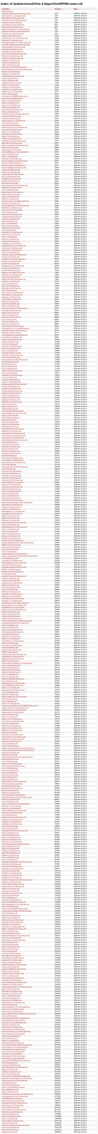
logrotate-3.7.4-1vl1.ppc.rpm (11, 179)
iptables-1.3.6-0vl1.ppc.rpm (11, 591)
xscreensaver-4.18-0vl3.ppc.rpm (13, 1105)
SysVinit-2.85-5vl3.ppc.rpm (11, 386)
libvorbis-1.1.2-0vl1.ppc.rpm (11, 538)
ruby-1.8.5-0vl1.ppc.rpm (10, 589)
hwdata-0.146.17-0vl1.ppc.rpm (12, 583)
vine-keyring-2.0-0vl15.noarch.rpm (13, 259)
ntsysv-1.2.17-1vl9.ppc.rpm (11, 105)
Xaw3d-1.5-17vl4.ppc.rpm (10, 585)
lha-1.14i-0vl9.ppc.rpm (9, 290)
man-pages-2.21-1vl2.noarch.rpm (13, 1058)
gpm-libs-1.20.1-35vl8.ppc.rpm (12, 98)
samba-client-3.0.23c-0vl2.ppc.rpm (13, 1056)
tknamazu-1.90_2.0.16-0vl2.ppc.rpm (14, 254)
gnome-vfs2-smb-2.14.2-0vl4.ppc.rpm (14, 127)
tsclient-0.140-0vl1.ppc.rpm (11, 616)
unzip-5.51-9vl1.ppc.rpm (10, 493)
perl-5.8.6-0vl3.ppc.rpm (10, 1123)
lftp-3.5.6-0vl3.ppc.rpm (9, 815)
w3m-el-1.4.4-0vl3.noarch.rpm (12, 813)
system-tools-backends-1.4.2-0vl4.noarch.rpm (17, 757)
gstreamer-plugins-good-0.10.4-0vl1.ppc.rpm (17, 797)
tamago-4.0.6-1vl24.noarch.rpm (12, 571)
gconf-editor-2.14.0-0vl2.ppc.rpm (13, 598)
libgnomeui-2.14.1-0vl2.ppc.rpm (12, 868)
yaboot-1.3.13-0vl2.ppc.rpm (11, 509)
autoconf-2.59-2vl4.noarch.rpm (12, 784)
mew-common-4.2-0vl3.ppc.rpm (12, 292)
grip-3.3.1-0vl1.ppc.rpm (10, 717)
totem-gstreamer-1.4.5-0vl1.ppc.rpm (14, 562)
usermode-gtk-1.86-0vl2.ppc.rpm (13, 411)
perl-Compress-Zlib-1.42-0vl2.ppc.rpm (15, 335)
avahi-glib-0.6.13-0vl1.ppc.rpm (12, 49)
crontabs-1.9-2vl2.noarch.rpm (12, 22)
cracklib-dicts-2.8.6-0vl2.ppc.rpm (13, 656)
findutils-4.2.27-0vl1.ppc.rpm (11, 596)
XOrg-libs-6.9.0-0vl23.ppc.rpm (12, 991)
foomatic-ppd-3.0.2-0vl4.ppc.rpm (13, 973)
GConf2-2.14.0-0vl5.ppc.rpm (11, 937)
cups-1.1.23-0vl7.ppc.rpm (10, 1107)
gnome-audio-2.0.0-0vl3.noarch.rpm (14, 817)
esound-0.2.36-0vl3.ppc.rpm (11, 453)
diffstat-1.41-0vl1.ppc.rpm (10, 103)
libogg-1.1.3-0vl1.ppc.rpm (10, 85)
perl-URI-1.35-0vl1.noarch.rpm (12, 355)
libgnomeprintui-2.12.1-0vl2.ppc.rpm (14, 605)
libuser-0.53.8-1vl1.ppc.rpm (11, 670)
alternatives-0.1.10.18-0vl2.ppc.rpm (14, 141)
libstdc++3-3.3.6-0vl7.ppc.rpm (12, 719)
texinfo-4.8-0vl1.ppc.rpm (10, 826)
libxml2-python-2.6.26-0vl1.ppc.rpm (14, 737)
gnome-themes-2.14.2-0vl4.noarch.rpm (15, 1047)
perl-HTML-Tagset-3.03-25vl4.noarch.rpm (16, 45)
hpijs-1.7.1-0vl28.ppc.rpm (10, 529)
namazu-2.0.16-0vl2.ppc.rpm (11, 741)
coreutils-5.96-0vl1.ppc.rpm (11, 1065)
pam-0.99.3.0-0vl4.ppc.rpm (11, 853)
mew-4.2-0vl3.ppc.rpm (9, 777)
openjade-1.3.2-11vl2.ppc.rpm (12, 993)
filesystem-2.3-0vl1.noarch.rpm (12, 40)
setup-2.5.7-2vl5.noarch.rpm (11, 382)
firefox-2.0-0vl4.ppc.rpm (10, 1118)
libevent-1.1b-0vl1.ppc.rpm (11, 107)
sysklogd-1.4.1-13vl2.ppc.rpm (12, 275)
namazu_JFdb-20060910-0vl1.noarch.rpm (16, 1060)
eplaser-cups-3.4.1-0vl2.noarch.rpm (14, 609)
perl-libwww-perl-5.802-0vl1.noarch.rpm (15, 623)
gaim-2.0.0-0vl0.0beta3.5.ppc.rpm (13, 1087)
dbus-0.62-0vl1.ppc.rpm (10, 779)
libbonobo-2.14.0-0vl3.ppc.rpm (12, 730)
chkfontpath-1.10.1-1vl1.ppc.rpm (13, 76)
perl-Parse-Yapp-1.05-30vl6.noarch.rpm (15, 201)
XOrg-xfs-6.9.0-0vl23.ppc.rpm (12, 471)
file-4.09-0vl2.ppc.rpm (9, 574)
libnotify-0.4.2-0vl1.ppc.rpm (11, 181)
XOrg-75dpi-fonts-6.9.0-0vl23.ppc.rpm (15, 1067)
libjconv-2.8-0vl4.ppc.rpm (10, 147)
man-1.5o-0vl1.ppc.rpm (10, 283)
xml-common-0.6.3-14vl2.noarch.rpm (14, 20)
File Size (58, 9)
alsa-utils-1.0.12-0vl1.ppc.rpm (12, 893)
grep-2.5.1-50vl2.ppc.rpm (10, 495)
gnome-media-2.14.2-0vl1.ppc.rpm (13, 1034)
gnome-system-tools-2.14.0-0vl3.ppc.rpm (16, 1018)
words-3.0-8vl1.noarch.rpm (11, 933)
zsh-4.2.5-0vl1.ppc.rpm (9, 1004)
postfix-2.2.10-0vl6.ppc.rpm (11, 917)
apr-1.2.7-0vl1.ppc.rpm (9, 366)
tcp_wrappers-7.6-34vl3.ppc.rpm (13, 460)
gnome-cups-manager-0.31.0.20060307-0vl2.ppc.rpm (20, 705)
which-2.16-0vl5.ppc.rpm (10, 123)
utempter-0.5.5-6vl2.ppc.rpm (11, 116)
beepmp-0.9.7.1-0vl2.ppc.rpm (12, 875)
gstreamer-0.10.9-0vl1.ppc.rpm (12, 819)
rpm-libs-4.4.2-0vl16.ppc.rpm (11, 864)
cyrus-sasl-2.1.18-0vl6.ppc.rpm (12, 560)
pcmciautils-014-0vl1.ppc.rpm (12, 216)
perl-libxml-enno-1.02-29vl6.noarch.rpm (15, 603)
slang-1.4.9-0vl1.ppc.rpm (10, 746)
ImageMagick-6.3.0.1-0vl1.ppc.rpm (13, 1049)
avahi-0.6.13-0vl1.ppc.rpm (11, 578)
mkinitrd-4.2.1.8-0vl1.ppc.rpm (12, 618)
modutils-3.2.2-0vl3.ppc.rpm (11, 821)
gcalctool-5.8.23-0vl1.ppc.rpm (12, 877)
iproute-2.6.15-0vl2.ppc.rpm (11, 839)
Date (75, 9)
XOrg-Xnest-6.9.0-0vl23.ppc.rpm (13, 958)
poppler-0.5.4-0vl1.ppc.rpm (11, 792)
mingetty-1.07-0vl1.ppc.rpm (11, 87)
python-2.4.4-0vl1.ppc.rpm (11, 1085)
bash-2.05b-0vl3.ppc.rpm (10, 759)
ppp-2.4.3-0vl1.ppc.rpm (10, 681)
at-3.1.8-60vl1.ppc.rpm (9, 212)
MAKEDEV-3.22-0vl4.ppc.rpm (12, 402)
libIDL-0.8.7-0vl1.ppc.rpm (10, 301)
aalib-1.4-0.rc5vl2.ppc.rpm (11, 306)
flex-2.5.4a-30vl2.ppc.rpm (10, 395)
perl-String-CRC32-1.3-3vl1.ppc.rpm (14, 53)
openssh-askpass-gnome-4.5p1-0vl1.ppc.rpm (17, 69)
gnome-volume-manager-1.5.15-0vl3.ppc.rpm (17, 663)
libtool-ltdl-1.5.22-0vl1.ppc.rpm (12, 143)
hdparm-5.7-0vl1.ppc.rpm (10, 199)
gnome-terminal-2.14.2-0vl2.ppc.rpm (14, 982)
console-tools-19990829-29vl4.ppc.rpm (15, 908)
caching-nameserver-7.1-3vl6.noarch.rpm (16, 29)
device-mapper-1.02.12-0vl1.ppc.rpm (14, 696)
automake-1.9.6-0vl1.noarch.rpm (13, 739)
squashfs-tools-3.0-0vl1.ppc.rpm (13, 326)
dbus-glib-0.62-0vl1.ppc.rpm (11, 353)
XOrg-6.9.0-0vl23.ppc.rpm (10, 1127)
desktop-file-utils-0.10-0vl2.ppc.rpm (14, 279)
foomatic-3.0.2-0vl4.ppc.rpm (11, 725)
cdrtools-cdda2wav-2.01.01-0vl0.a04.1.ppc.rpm (18, 542)
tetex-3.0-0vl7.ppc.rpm (9, 1132)
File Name (5, 9)
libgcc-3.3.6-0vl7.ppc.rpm (10, 225)
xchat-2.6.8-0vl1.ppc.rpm (10, 944)
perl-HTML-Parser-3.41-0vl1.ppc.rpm (14, 330)
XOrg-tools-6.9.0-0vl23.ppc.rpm (12, 734)
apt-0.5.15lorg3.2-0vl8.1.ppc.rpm (13, 884)
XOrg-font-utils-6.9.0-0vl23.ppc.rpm (14, 435)
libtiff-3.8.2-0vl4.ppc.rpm (10, 652)
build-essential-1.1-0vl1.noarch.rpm (14, 16)
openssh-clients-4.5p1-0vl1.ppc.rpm (14, 654)
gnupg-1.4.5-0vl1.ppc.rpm (10, 967)
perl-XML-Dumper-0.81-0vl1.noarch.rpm (15, 114)
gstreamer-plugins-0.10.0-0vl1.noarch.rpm (16, 13)
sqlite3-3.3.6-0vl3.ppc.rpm (10, 518)
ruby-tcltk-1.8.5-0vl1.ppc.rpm (11, 955)
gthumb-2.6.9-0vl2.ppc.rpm (11, 998)
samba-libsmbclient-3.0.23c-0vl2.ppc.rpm (16, 935)
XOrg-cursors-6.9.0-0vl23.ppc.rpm (13, 766)
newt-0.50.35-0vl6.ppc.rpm (11, 304)
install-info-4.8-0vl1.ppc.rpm (11, 118)
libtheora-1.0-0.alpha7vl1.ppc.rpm (13, 272)
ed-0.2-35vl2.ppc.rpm (9, 230)
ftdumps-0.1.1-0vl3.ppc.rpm (11, 234)
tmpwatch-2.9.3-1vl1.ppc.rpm (12, 83)
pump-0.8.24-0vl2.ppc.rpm (11, 357)
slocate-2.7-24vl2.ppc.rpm (10, 219)
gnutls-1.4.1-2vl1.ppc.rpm (10, 661)
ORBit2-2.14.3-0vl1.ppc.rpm (11, 569)
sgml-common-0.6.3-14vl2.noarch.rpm (15, 185)
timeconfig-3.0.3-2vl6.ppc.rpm (12, 337)
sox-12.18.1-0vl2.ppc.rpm (10, 634)
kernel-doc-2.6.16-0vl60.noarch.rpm (14, 1022)
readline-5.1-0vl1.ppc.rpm (10, 855)
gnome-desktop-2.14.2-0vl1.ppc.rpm (14, 810)
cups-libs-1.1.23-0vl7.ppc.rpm (12, 346)
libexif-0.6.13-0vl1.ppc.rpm (11, 451)
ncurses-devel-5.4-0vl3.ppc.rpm (12, 1121)
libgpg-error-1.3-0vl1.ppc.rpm (12, 250)
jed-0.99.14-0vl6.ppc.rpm (10, 362)
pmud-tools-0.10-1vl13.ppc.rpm (12, 109)
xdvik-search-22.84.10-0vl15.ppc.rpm (14, 67)
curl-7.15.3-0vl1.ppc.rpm (10, 692)
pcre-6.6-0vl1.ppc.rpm (9, 420)
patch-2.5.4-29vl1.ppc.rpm (11, 277)
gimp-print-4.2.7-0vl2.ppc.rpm (12, 1000)
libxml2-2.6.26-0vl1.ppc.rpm (11, 837)
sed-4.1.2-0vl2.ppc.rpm (10, 373)
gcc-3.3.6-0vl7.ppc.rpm (9, 1038)
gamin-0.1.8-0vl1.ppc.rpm (10, 424)
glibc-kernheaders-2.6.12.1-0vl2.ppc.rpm (15, 904)
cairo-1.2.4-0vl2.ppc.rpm (10, 674)
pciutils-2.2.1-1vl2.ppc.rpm (11, 281)
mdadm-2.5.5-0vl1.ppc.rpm (11, 850)
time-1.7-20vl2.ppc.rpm (10, 94)
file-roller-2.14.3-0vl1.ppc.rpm (12, 873)
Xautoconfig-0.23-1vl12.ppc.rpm (13, 174)
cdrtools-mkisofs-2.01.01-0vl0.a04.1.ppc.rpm (17, 621)
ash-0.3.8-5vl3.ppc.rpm (10, 699)
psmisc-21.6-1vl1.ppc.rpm (10, 241)
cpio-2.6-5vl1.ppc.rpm (9, 404)
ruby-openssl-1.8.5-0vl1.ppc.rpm (13, 437)
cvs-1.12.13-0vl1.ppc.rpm (10, 857)
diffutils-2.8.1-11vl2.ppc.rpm (11, 545)
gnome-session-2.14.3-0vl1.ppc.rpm (14, 710)
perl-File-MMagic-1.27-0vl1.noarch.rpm (15, 152)
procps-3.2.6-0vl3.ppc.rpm (11, 525)
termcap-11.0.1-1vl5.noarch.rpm (13, 540)
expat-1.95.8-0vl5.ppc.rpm (11, 65)
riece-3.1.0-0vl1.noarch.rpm (11, 547)
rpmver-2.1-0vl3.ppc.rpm (10, 78)
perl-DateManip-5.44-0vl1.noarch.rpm (14, 440)
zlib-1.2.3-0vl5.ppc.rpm (9, 223)
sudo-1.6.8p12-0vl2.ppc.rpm (11, 498)
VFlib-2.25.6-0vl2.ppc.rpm (10, 667)
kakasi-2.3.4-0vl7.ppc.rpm (10, 888)
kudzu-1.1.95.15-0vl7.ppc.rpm (12, 629)
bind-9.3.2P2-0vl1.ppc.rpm (11, 989)
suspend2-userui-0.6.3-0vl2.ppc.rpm (14, 567)
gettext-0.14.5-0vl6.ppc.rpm (11, 1036)
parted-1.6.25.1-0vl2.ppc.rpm (11, 728)
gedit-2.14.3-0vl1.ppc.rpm (10, 1040)
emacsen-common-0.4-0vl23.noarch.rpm (15, 31)
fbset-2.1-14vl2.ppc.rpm (10, 156)
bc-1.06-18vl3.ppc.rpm (9, 368)
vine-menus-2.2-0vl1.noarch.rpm (13, 33)
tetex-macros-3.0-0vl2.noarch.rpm (13, 926)
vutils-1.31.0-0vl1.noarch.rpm (12, 149)
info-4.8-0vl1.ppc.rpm (9, 464)
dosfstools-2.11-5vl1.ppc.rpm (11, 243)
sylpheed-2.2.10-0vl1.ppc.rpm (12, 980)
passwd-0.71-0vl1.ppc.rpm (11, 74)
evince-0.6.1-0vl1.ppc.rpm (10, 891)
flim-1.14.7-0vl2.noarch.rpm (11, 348)
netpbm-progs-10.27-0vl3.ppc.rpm (13, 1002)
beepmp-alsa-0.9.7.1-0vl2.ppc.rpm (13, 120)
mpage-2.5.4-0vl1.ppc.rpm (11, 257)
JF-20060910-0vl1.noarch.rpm (12, 1098)
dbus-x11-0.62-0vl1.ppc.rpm (11, 100)
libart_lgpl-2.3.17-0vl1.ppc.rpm (12, 295)
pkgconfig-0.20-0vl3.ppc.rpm (11, 310)
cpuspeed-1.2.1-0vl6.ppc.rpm (12, 89)
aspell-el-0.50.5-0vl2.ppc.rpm (12, 36)
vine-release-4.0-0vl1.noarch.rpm (13, 25)
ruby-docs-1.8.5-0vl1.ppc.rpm (12, 866)
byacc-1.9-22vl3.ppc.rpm (10, 190)
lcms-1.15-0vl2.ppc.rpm (10, 442)
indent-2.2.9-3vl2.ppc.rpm (10, 341)
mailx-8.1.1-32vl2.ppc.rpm (10, 252)
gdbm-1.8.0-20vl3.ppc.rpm (11, 136)
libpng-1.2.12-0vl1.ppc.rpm (11, 536)
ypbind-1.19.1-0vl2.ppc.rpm (11, 194)
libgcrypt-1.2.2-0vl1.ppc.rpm (11, 478)
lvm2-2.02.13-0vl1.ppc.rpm (11, 871)
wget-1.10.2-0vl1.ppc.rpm (10, 770)
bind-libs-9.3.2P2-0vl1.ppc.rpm (12, 788)
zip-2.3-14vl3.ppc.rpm (9, 364)
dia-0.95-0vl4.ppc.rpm (9, 1083)
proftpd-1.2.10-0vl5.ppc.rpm (11, 808)
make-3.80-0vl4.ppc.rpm (10, 647)
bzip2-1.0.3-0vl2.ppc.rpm (10, 315)
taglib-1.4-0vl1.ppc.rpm (9, 406)
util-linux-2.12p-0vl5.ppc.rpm (11, 962)
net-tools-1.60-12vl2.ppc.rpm (11, 650)
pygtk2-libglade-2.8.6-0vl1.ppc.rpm (13, 47)
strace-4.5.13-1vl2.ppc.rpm (11, 446)
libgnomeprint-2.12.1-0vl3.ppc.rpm (13, 683)
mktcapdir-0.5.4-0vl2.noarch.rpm (13, 51)
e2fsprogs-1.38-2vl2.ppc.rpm (11, 882)
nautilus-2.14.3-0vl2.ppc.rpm (11, 1071)
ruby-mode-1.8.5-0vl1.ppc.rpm (12, 248)
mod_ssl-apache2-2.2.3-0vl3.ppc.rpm (14, 308)
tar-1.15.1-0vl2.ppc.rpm (10, 761)
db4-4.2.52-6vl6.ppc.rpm (10, 833)
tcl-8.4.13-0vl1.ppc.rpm (9, 1016)
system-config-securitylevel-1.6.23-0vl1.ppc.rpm (18, 750)
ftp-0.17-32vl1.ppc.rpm (9, 237)
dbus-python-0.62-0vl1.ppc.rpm (12, 458)
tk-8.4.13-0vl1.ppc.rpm (9, 951)
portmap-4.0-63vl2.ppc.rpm (11, 170)
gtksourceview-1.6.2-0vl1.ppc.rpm (13, 690)
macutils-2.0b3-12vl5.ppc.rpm (12, 339)
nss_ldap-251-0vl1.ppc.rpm (11, 786)
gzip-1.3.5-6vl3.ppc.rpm (10, 350)
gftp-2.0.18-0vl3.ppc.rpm (10, 906)
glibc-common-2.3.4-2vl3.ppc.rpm (13, 1100)
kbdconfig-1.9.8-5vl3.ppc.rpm (12, 158)
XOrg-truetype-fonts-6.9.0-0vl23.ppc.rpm (15, 844)
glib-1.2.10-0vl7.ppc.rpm (10, 415)
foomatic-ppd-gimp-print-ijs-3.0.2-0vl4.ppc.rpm (17, 1094)
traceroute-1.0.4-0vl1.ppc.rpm (12, 134)
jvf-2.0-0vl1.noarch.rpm (10, 1063)
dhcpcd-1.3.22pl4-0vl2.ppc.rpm (12, 163)
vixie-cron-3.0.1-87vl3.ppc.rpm (12, 210)
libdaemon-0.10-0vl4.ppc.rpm (12, 187)
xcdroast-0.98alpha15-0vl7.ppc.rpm (14, 969)
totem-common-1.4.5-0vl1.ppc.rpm (13, 940)
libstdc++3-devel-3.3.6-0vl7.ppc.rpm (14, 929)
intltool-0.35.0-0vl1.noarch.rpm (12, 371)
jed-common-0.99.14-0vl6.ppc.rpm (13, 795)
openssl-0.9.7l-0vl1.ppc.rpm (11, 915)
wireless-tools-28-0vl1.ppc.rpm (12, 391)
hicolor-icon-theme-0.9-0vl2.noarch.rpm (15, 145)
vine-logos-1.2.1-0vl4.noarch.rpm (13, 721)
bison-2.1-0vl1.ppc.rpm (9, 732)
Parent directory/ (7, 11)
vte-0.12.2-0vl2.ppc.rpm (10, 743)
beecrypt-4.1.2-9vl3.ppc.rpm (11, 317)
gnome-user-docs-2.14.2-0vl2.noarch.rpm (16, 1007)
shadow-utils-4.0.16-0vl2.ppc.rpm (13, 886)
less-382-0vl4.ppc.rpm (9, 455)
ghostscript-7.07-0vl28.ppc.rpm (12, 1112)
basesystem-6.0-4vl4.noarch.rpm (13, 18)
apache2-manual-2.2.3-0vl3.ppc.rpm (14, 964)
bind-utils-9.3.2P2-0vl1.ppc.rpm (12, 480)
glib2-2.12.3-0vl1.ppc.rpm (10, 790)
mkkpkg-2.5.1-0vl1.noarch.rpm (12, 91)
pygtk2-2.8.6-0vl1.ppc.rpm (11, 835)
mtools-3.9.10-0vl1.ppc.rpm (11, 534)
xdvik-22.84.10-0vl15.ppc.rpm (12, 763)
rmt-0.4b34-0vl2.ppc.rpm (10, 558)
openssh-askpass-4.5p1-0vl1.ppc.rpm (14, 161)
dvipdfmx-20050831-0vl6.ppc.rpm (13, 679)
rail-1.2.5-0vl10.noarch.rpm (11, 176)
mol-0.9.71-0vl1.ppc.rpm (10, 931)
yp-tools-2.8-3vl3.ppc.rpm (10, 263)
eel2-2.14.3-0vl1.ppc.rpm (10, 676)
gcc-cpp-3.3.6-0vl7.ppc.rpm (11, 953)
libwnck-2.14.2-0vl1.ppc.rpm (11, 484)
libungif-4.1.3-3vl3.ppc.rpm (11, 203)
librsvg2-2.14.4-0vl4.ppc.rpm (11, 507)
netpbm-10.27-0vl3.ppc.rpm (11, 397)
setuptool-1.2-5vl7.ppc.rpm (11, 60)
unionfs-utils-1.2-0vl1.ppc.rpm (12, 299)
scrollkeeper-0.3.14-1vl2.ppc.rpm (13, 607)
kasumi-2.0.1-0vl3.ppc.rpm (11, 324)
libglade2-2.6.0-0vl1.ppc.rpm (11, 333)
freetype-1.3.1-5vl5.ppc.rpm (11, 636)
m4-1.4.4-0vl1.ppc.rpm (9, 377)
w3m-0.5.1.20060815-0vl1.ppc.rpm (13, 902)
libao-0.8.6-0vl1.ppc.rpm (10, 183)
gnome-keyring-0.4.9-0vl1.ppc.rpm (13, 433)
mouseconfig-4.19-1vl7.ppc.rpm (12, 429)
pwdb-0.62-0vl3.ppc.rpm (10, 408)
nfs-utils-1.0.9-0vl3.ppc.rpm (11, 580)
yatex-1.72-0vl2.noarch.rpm (11, 665)
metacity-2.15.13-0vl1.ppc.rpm (12, 984)
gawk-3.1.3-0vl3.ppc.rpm (10, 949)
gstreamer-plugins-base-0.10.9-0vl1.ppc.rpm (17, 862)
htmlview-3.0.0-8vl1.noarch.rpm (12, 27)
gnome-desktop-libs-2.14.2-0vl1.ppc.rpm (15, 205)
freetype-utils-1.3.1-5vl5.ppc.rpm (13, 712)
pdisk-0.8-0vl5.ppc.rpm (9, 221)
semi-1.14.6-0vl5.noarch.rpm (11, 491)
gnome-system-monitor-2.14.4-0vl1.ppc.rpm (16, 911)
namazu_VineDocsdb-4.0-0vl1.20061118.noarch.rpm (20, 556)
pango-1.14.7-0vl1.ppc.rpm (11, 614)
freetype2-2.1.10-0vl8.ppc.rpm (12, 600)
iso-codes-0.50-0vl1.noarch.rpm (12, 922)
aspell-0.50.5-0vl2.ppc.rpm (11, 1025)
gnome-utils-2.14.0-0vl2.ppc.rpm (13, 978)
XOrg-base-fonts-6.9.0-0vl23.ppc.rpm (14, 1103)
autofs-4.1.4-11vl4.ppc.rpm (11, 638)
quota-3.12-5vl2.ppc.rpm (10, 714)
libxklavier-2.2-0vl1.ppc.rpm (11, 297)
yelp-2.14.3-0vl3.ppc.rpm (10, 723)
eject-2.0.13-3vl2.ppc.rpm (10, 196)
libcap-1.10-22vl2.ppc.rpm (10, 112)
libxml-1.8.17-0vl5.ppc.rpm (11, 612)
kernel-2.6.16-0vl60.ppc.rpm (11, 1116)
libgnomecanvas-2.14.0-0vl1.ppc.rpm (14, 527)
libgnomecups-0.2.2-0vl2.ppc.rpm (13, 266)
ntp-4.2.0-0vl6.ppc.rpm (9, 897)
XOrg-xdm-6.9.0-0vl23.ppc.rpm (12, 504)
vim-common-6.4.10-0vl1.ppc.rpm (13, 1051)
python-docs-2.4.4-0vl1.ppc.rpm (12, 1011)
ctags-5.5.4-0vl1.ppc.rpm (10, 422)
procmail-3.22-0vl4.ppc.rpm (11, 473)
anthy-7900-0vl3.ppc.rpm (10, 1089)
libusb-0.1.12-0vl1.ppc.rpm (11, 132)
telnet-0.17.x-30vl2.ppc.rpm (11, 228)
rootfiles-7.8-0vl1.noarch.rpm (11, 138)
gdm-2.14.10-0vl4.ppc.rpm (11, 1074)
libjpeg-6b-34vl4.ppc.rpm (10, 426)
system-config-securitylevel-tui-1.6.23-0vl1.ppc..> (18, 748)
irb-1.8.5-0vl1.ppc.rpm (9, 319)
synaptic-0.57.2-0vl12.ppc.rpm (12, 960)
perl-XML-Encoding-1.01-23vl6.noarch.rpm (16, 42)
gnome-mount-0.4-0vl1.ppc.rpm (12, 192)
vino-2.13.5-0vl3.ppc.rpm (10, 627)
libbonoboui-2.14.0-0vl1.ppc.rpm (13, 658)
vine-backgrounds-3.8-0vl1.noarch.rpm (15, 1096)
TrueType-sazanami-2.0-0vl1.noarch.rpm (15, 1125)
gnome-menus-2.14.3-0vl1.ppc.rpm (14, 462)
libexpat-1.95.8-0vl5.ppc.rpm (11, 261)
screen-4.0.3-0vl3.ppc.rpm (11, 752)
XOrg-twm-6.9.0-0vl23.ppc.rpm (12, 500)
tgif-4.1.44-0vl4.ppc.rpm (10, 913)
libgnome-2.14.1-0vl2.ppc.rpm (12, 841)
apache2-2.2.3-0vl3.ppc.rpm (11, 924)
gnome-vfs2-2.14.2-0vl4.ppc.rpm (13, 920)
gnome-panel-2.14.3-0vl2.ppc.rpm (13, 1029)
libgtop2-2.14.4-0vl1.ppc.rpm (11, 431)
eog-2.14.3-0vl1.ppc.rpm (10, 828)
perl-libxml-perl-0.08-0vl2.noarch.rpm (14, 384)
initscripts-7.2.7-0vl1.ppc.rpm (11, 806)
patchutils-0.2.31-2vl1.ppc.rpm (12, 375)
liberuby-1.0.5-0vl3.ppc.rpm (11, 71)
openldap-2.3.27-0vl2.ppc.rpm (12, 824)
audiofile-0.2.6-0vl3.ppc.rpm (11, 388)
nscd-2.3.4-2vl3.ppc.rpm (10, 344)
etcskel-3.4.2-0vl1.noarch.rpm (12, 214)
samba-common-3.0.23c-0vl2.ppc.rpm (15, 1080)
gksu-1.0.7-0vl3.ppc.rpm (10, 321)
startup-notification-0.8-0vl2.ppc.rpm (14, 167)
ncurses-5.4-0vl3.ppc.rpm (10, 895)
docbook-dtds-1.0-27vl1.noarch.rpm (14, 781)
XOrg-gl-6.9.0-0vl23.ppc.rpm (11, 900)
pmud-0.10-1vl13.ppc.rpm (10, 312)
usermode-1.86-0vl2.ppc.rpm (11, 475)
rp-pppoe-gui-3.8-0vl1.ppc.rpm (12, 487)
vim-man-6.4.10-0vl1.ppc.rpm (12, 129)
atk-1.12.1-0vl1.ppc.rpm (10, 531)
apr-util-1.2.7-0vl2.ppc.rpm (11, 268)
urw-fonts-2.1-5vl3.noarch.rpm (12, 1054)
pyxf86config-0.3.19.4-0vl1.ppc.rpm (14, 245)
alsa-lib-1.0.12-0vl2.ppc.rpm (11, 672)
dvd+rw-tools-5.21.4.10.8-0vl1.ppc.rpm (15, 359)
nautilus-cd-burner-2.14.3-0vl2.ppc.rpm (15, 708)
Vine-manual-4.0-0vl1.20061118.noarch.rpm (17, 1045)
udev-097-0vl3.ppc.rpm (10, 754)
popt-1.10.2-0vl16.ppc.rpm (11, 286)
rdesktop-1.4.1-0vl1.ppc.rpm (11, 393)
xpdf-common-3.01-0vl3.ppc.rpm (13, 1009)
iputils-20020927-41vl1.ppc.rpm (12, 482)
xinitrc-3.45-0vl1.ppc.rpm (10, 80)
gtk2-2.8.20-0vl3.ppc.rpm (10, 1092)
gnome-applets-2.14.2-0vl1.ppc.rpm (14, 1109)
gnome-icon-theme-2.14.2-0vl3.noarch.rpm (16, 1031)
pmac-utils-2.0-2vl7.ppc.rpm (11, 125)
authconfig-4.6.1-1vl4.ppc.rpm (12, 513)
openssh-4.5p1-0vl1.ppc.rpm (11, 565)
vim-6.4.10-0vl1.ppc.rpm (10, 768)
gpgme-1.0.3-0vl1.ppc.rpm (11, 399)
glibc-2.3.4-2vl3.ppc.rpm (10, 1069)
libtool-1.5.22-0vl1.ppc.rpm (11, 799)
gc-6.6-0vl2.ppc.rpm (8, 469)
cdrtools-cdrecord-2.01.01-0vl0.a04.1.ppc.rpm (17, 880)
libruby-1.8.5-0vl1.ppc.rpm (11, 971)
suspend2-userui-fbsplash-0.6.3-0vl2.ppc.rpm (17, 1078)
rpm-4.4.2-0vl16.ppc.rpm (10, 801)
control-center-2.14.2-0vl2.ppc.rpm (13, 1020)
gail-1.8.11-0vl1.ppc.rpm (10, 625)
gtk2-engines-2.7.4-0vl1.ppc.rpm (13, 641)
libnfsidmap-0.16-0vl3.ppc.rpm (12, 208)
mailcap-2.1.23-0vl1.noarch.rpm (12, 58)
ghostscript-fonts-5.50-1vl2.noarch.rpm (15, 830)
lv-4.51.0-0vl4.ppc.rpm (9, 701)
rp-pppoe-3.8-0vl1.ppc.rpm (11, 379)
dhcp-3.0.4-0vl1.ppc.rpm (10, 775)
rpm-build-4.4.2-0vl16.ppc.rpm (12, 594)
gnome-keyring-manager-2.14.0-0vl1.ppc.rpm (17, 502)
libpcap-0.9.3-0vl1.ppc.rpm (11, 703)
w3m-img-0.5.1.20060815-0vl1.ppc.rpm (15, 96)
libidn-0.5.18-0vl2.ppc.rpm (10, 516)
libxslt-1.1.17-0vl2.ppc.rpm (11, 687)
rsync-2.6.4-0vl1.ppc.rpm (10, 549)
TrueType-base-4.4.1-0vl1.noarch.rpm (14, 38)
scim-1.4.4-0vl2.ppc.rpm (10, 859)
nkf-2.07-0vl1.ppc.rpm (9, 551)
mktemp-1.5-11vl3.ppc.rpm (11, 62)
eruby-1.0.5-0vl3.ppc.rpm (10, 154)
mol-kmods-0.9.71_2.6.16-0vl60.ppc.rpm (15, 328)
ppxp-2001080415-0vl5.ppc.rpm (12, 685)
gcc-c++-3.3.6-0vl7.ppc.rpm (11, 996)
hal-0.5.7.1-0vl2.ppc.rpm (10, 643)
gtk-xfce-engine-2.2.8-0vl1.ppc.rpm (13, 165)
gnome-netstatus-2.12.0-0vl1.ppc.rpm (14, 554)
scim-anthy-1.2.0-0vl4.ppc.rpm (12, 645)
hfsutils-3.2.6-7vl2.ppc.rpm (11, 520)
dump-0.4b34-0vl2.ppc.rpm (11, 846)
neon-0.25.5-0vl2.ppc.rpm (10, 444)
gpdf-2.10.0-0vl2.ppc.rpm (10, 848)
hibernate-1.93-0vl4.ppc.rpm (11, 288)
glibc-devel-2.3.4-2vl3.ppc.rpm (12, 1027)
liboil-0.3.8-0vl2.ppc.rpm (10, 449)
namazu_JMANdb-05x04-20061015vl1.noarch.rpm (19, 1013)
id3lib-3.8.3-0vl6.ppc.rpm (10, 694)
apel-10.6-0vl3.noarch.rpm (11, 417)
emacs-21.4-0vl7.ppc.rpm (10, 1130)
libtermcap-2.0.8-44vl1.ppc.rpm (12, 56)
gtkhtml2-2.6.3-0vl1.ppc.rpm (11, 489)
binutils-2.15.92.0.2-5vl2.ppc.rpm (13, 1042)
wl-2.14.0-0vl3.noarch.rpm (11, 946)
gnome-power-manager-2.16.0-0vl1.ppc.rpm (17, 987)
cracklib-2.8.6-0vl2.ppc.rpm (11, 270)
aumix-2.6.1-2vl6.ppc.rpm (10, 239)
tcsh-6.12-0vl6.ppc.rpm (9, 772)
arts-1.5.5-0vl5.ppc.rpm (10, 942)
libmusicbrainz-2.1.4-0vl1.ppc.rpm (13, 511)
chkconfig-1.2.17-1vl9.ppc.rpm (12, 232)
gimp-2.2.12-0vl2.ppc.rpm (10, 1114)
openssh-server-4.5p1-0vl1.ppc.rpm (14, 522)
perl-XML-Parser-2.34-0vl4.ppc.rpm (14, 576)
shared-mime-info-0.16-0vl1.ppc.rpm (14, 413)
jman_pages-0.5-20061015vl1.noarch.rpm (16, 1076)
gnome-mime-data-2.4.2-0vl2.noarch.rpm (16, 804)
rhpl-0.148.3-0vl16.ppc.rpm (11, 587)
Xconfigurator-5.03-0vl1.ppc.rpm (13, 632)
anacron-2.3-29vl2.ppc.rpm (11, 172)
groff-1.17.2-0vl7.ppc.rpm (10, 975)
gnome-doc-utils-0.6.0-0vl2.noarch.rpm (15, 467)
